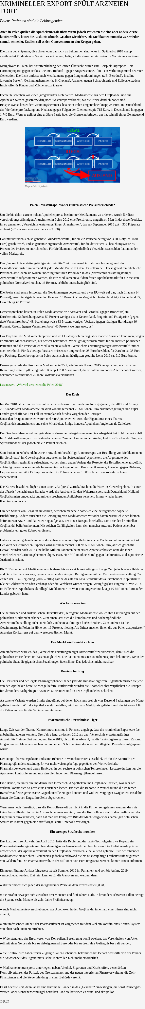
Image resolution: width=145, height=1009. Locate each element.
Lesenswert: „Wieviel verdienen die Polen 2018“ (31, 384)
